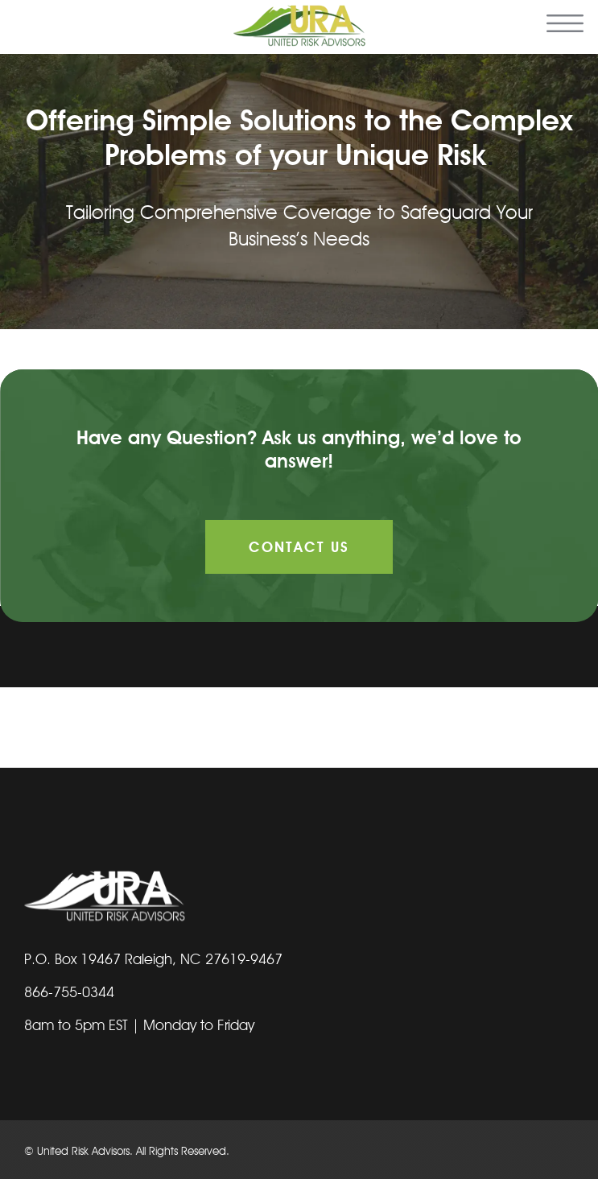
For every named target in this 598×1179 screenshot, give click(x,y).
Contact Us (299, 546)
